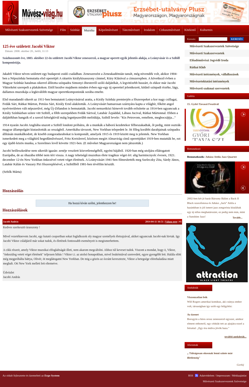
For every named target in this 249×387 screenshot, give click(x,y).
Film (63, 30)
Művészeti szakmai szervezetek (210, 88)
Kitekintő (190, 30)
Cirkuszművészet (169, 30)
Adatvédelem (206, 375)
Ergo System (52, 375)
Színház (75, 30)
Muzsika (89, 30)
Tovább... (237, 217)
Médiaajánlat (239, 375)
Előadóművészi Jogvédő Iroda (209, 60)
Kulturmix (206, 30)
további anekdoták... (235, 336)
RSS (190, 375)
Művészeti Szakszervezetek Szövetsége (29, 30)
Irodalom (149, 30)
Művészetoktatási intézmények (209, 81)
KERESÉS (236, 39)
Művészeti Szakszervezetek (207, 53)
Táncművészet (131, 30)
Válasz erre (171, 221)
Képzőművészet (108, 30)
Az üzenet (193, 314)
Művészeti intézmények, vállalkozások (214, 74)
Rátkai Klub (198, 67)
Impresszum (223, 375)
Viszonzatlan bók (197, 297)
